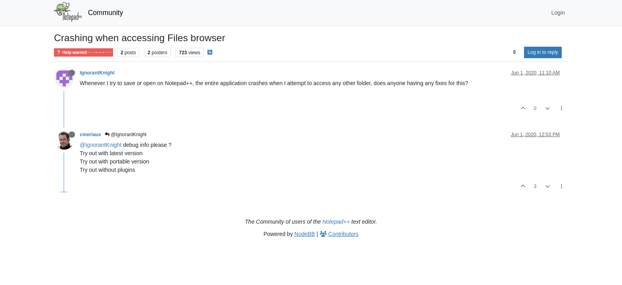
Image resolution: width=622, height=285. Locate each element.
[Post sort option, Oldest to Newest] (514, 52)
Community (105, 13)
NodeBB (304, 234)
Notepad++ (336, 221)
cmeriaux (90, 134)
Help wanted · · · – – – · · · (83, 52)
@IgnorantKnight (126, 134)
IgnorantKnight (97, 73)
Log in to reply (543, 52)
